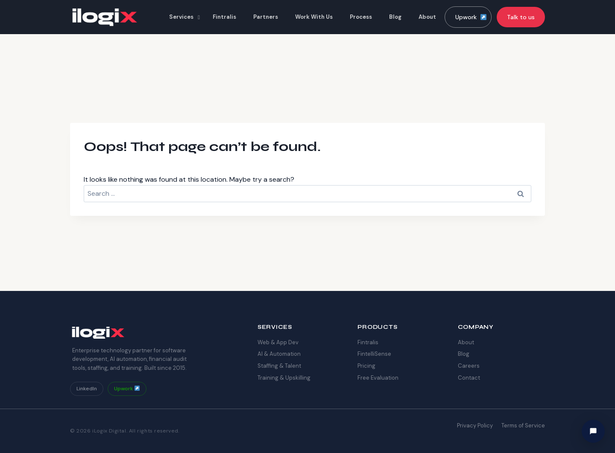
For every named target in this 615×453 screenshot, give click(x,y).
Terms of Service (523, 425)
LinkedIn (86, 388)
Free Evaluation (377, 377)
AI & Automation (279, 353)
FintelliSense (374, 353)
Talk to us (521, 17)
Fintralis (367, 342)
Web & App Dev (278, 342)
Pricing (366, 365)
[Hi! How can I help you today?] (593, 431)
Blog (463, 353)
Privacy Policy (475, 425)
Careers (469, 365)
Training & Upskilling (284, 377)
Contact (469, 377)
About (466, 342)
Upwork (470, 17)
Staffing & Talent (279, 365)
